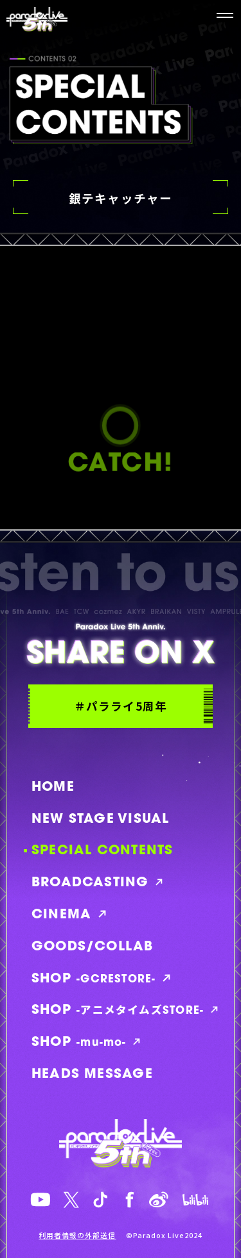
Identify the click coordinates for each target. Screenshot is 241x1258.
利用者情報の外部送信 (77, 1235)
